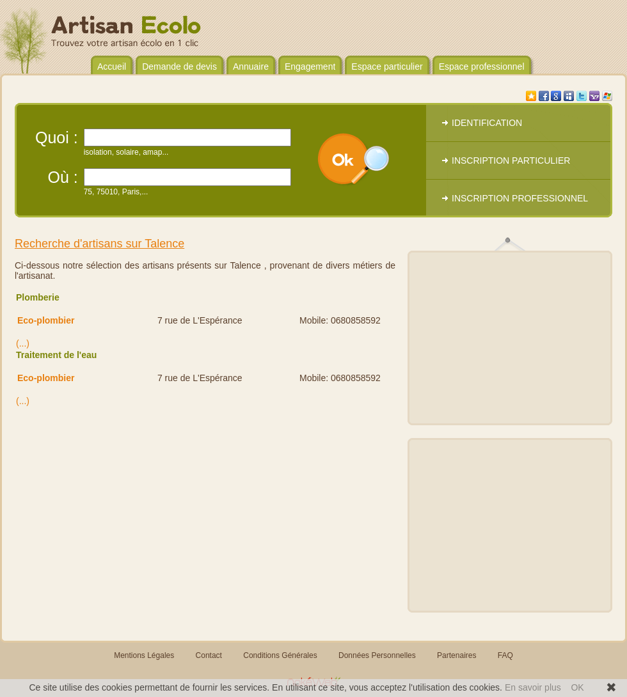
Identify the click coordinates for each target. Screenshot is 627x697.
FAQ (505, 655)
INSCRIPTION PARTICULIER (511, 160)
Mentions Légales (144, 655)
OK (577, 687)
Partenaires (456, 655)
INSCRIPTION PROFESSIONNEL (520, 198)
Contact (209, 655)
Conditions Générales (280, 655)
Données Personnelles (377, 655)
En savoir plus (533, 687)
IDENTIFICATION (487, 123)
